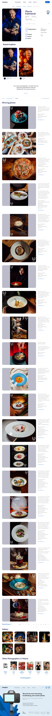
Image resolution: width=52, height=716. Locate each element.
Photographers (18, 2)
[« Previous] (23, 624)
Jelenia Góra (29, 6)
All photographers (25, 678)
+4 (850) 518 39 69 (31, 29)
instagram (29, 34)
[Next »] (49, 624)
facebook (29, 36)
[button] (46, 98)
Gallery (30, 2)
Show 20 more (6, 624)
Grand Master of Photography (44, 30)
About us (35, 2)
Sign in (47, 2)
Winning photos (10, 98)
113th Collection (40, 562)
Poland (24, 6)
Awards (24, 2)
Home (13, 6)
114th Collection (40, 119)
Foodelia (5, 2)
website (29, 38)
